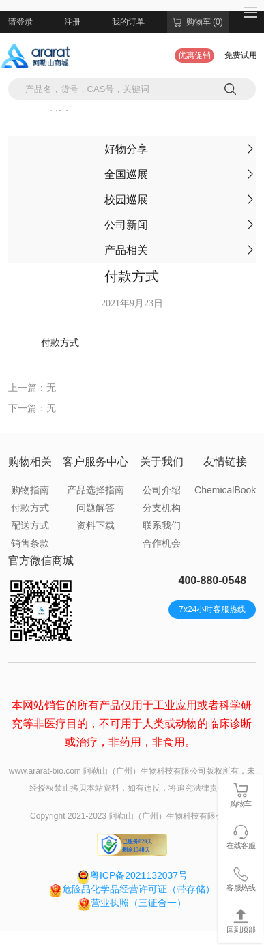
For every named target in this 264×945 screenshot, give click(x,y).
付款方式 (30, 507)
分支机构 (162, 507)
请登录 (20, 22)
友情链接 (225, 461)
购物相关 (30, 461)
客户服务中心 (95, 461)
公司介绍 (162, 489)
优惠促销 (194, 55)
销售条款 (30, 543)
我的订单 (128, 22)
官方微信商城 (41, 560)
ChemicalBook (225, 489)
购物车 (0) (198, 22)
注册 (72, 22)
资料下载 (95, 525)
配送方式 (30, 525)
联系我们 (162, 525)
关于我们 (162, 461)
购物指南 (30, 489)
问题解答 (95, 507)
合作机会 (162, 543)
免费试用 (240, 55)
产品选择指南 (95, 489)
